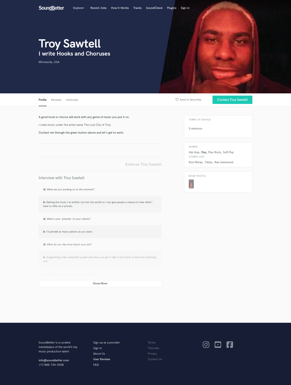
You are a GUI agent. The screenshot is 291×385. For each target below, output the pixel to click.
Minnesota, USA (49, 62)
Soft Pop (228, 152)
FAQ (96, 365)
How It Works (120, 8)
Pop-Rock (214, 152)
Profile (43, 100)
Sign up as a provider (106, 342)
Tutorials (153, 348)
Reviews (56, 100)
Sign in (185, 8)
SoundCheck (154, 8)
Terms (152, 342)
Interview (72, 100)
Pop (203, 152)
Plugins (171, 8)
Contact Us (155, 359)
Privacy (152, 354)
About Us (99, 354)
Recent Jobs (98, 8)
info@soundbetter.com (54, 360)
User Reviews (101, 359)
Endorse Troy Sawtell (143, 164)
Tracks (137, 8)
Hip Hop (194, 152)
